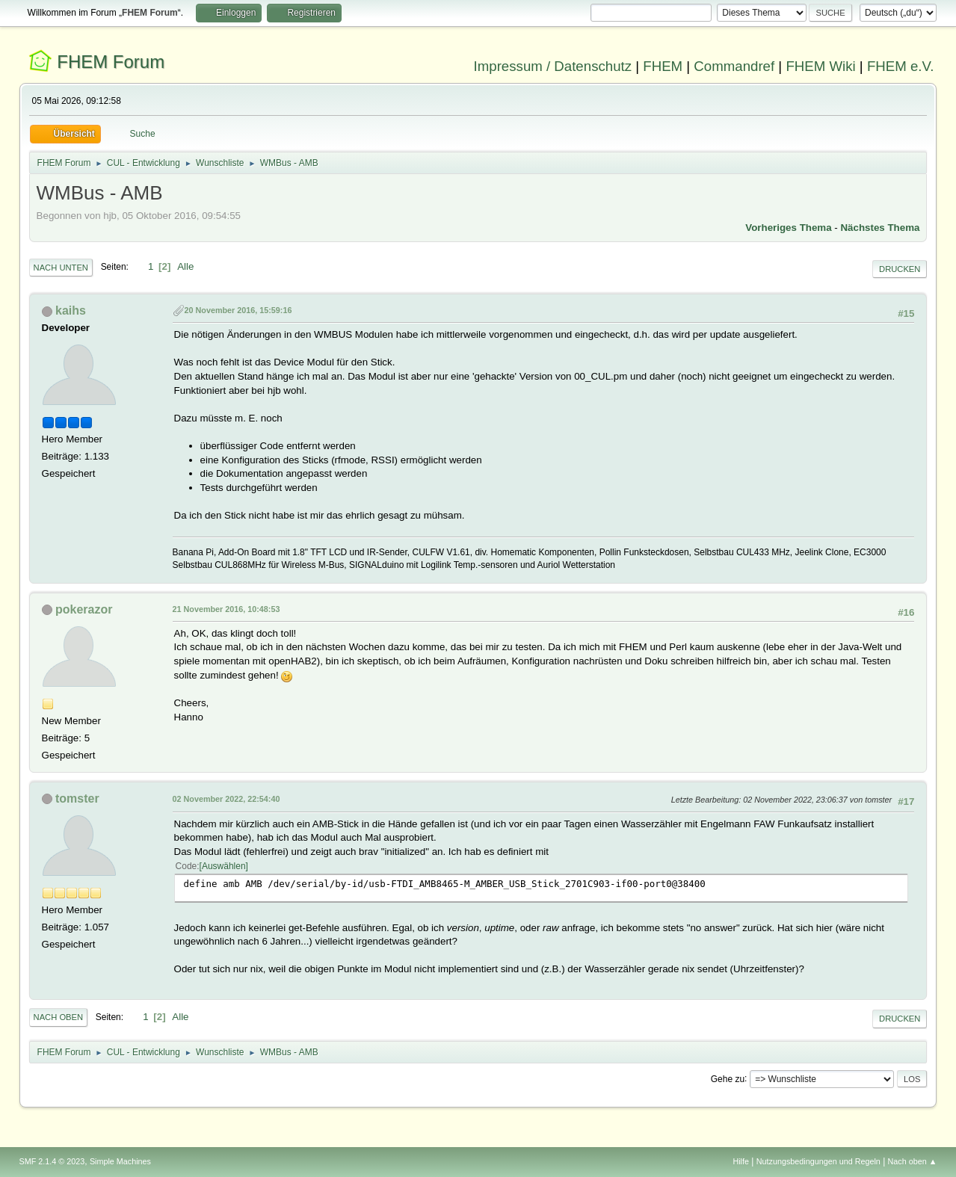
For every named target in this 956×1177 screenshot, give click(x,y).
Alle (185, 266)
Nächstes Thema (879, 227)
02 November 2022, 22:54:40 (226, 798)
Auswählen (224, 866)
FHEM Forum (110, 62)
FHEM (662, 66)
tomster (77, 798)
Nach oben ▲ (912, 1161)
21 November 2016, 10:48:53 (226, 609)
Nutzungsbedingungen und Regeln (818, 1161)
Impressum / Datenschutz (553, 66)
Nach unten (61, 267)
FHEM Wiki (820, 66)
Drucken (899, 269)
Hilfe (741, 1161)
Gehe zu (727, 1078)
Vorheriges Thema (788, 227)
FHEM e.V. (900, 66)
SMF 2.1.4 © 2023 (52, 1161)
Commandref (734, 66)
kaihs (70, 310)
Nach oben (59, 1017)
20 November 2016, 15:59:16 (238, 310)
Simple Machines (120, 1161)
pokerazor (83, 609)
